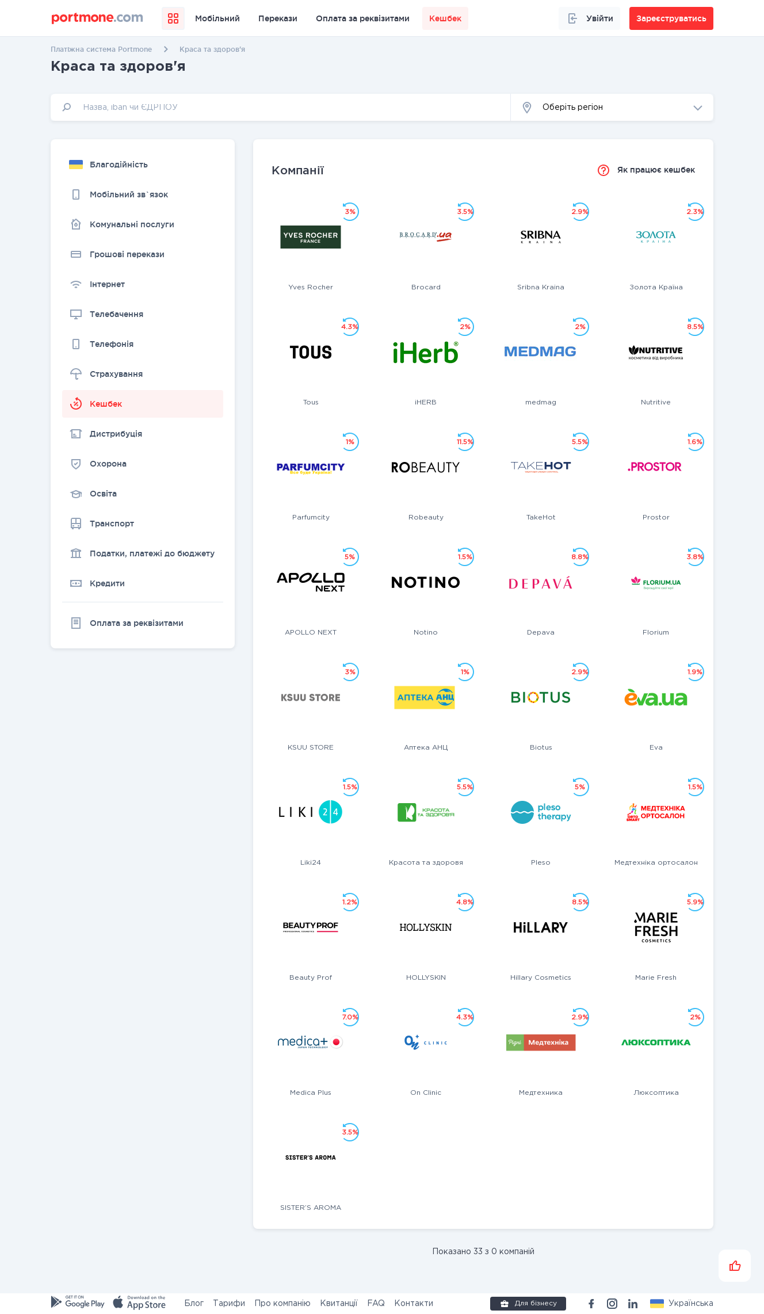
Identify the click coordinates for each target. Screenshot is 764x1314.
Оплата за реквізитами (363, 18)
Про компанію (282, 1303)
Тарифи (229, 1303)
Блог (194, 1303)
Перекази (277, 18)
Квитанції (339, 1303)
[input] (281, 107)
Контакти (413, 1303)
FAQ (376, 1303)
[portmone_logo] (97, 18)
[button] (612, 107)
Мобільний (217, 18)
